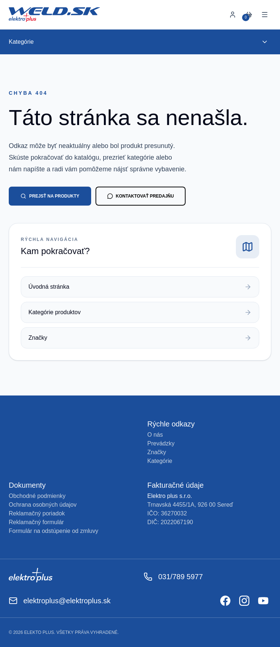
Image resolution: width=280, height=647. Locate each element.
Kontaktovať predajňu (140, 196)
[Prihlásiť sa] (232, 14)
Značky (156, 452)
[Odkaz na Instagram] (244, 601)
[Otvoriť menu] (264, 14)
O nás (155, 435)
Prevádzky (161, 443)
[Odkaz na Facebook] (225, 601)
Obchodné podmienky (37, 496)
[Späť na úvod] (54, 14)
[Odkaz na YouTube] (263, 601)
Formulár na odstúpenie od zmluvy (53, 531)
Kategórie (159, 461)
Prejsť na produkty (49, 196)
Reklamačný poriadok (37, 513)
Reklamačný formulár (36, 522)
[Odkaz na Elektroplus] (72, 576)
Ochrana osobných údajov (43, 505)
